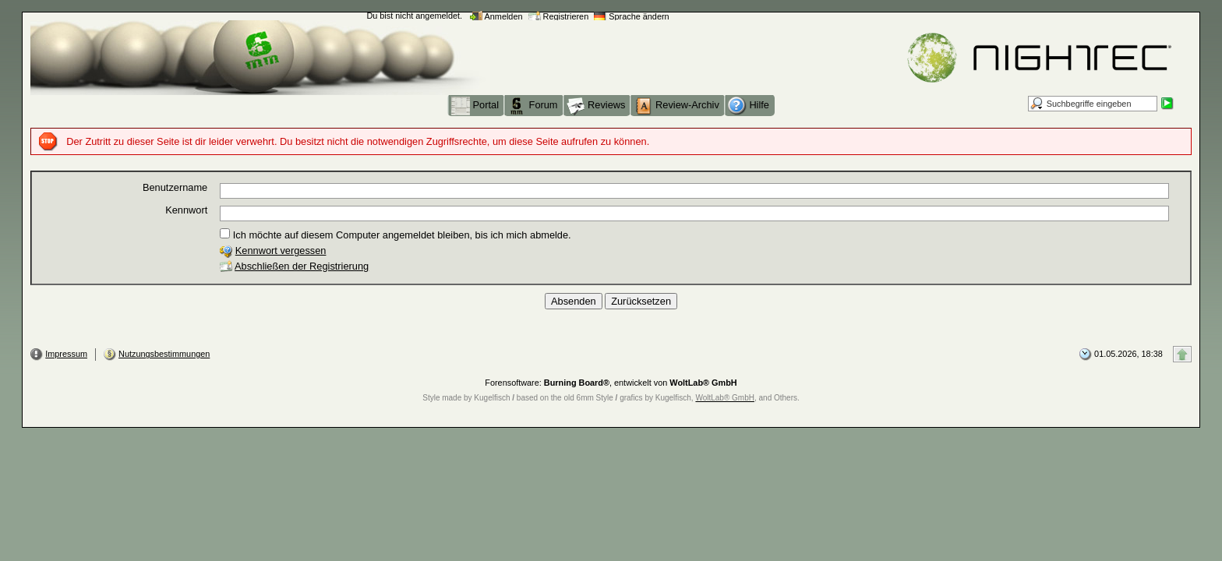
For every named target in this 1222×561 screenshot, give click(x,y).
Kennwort (186, 210)
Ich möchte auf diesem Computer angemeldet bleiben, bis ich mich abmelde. (395, 234)
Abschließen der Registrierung (302, 266)
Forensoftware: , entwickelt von (610, 382)
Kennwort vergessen (281, 250)
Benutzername (175, 187)
